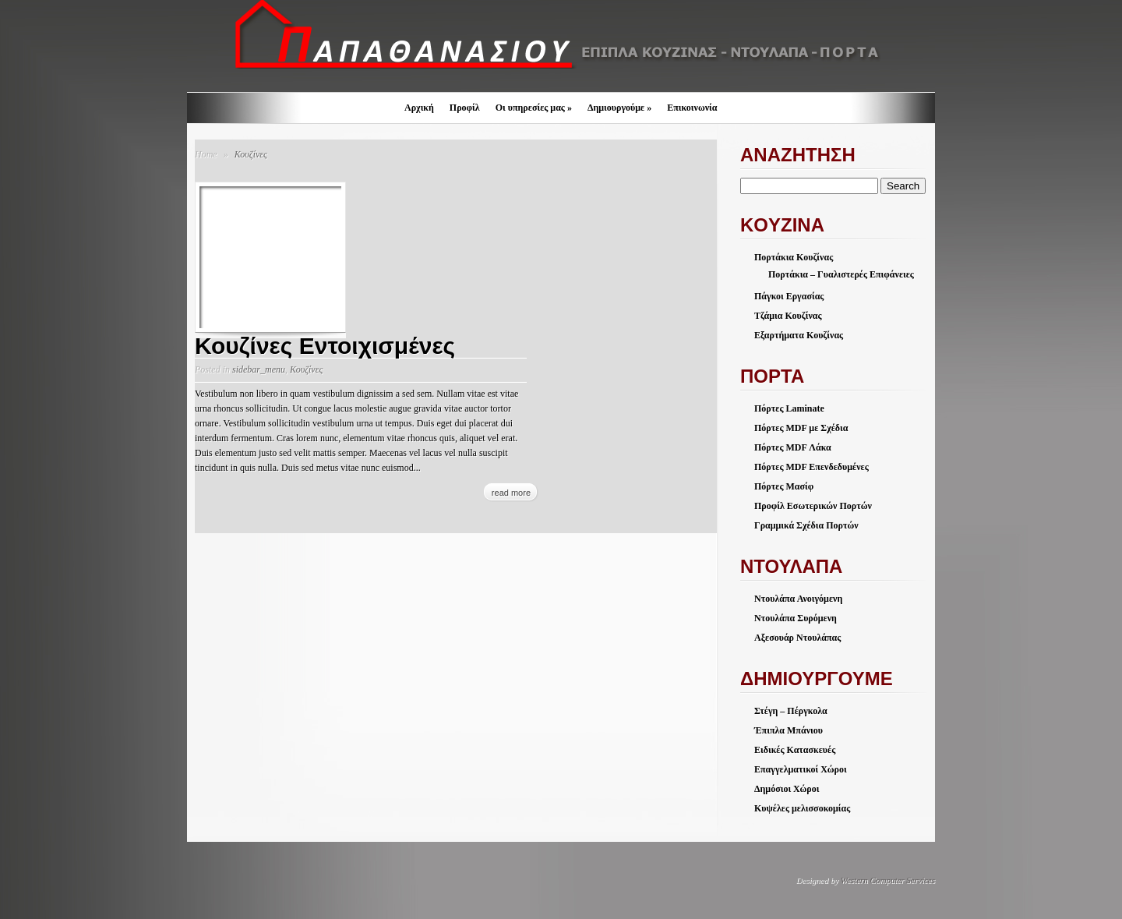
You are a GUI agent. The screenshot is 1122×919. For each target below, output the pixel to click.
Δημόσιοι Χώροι (786, 788)
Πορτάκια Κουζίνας (793, 257)
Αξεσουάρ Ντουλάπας (797, 637)
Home (206, 154)
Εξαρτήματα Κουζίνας (798, 335)
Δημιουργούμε (619, 107)
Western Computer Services (888, 880)
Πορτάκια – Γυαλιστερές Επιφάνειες (841, 274)
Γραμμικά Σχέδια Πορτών (806, 525)
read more (511, 492)
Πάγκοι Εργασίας (789, 296)
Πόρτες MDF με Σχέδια (801, 427)
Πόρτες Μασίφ (783, 486)
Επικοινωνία (692, 107)
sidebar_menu (258, 369)
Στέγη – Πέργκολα (790, 710)
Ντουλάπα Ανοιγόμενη (798, 598)
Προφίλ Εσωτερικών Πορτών (813, 505)
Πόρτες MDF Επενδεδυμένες (811, 466)
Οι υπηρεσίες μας (534, 107)
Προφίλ (465, 107)
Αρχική (419, 107)
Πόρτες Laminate (789, 408)
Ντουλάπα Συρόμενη (795, 618)
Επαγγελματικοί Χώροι (800, 769)
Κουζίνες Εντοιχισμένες (325, 346)
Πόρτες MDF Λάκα (792, 447)
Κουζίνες (306, 369)
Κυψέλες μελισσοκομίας (802, 808)
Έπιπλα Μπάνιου (788, 730)
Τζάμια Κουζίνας (788, 315)
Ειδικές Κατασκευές (794, 749)
